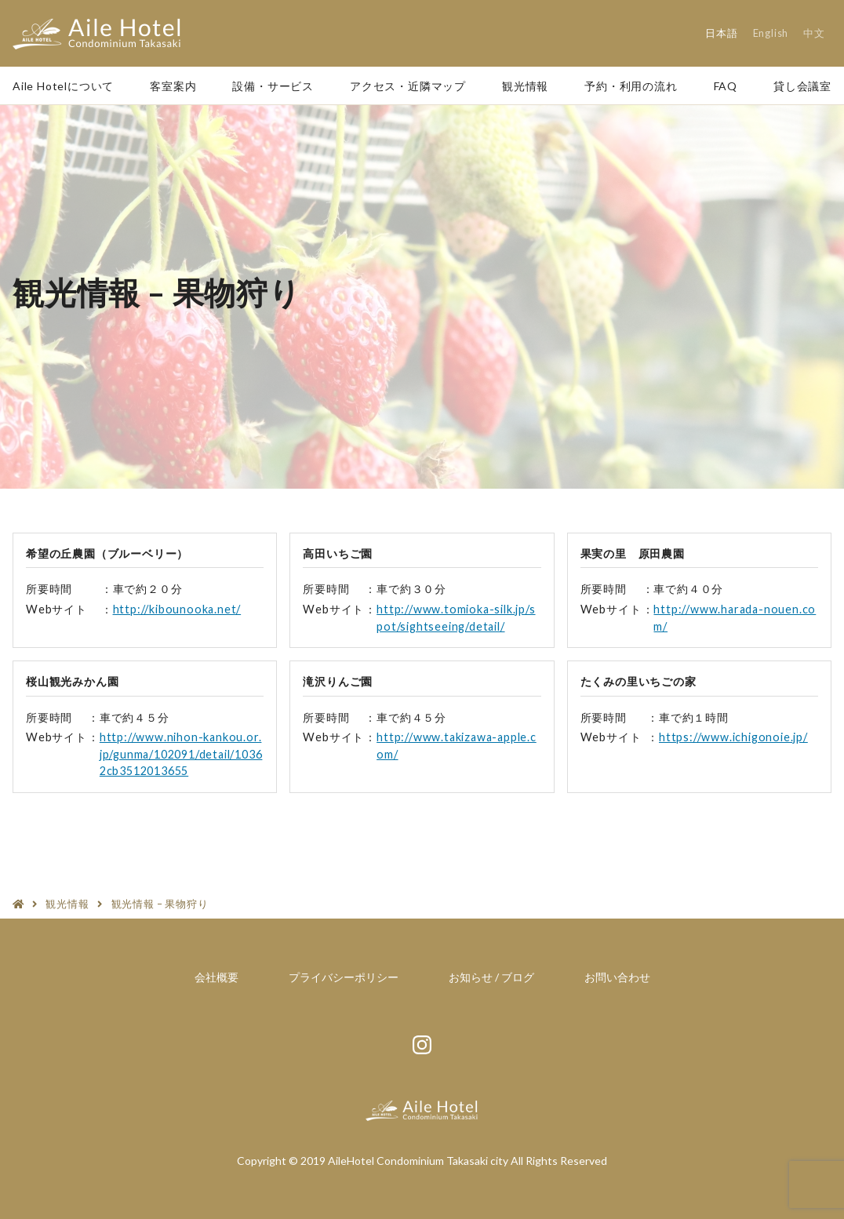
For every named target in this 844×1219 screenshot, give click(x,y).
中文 (814, 33)
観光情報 (525, 86)
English (771, 33)
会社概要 (216, 977)
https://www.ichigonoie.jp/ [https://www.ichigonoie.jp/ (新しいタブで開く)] (733, 737)
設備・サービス (273, 86)
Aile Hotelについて (63, 86)
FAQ (725, 86)
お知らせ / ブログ (491, 977)
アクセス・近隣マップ (408, 86)
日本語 (721, 33)
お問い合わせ (617, 977)
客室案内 (173, 86)
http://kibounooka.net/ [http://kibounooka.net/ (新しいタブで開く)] (177, 609)
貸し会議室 (802, 86)
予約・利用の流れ (630, 86)
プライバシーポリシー (343, 977)
